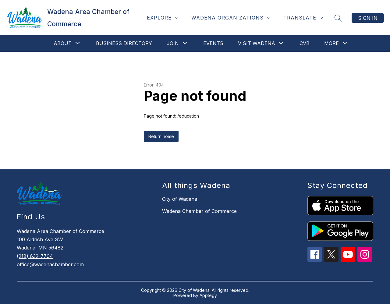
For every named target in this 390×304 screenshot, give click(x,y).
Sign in (368, 18)
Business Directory (124, 43)
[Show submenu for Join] (173, 43)
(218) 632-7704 (35, 256)
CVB (305, 43)
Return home (161, 136)
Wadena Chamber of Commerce (199, 211)
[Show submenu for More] (331, 43)
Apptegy (208, 295)
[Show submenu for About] (63, 43)
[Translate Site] (303, 18)
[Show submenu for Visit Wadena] (256, 43)
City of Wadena (179, 199)
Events (213, 43)
